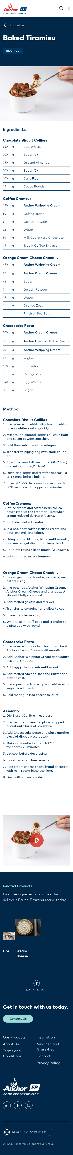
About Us (11, 1044)
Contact (44, 1056)
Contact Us (18, 1018)
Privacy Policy (48, 1063)
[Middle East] (5, 25)
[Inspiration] (17, 25)
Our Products (14, 1037)
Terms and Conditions (12, 1053)
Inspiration (46, 1037)
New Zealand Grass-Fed (48, 1047)
